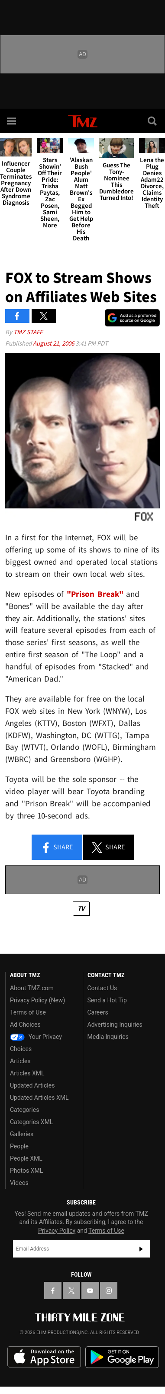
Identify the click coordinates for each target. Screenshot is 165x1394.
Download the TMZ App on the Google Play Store (122, 1357)
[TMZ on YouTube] (90, 1290)
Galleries (21, 1134)
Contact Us (102, 988)
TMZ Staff (27, 332)
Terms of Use (28, 1012)
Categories (24, 1109)
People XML (26, 1158)
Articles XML (27, 1073)
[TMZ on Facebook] (52, 1290)
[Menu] (12, 121)
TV (81, 908)
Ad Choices (25, 1024)
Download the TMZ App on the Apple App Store (44, 1357)
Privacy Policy (56, 1230)
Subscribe (141, 1249)
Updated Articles (32, 1085)
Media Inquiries (108, 1036)
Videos (19, 1182)
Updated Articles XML (39, 1097)
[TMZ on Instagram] (108, 1290)
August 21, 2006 (54, 343)
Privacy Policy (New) (37, 1000)
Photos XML (26, 1170)
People (19, 1146)
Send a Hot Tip (107, 1000)
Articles (20, 1061)
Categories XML (31, 1121)
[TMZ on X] (71, 1290)
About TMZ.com (32, 988)
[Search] (153, 121)
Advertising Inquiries (114, 1024)
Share (57, 847)
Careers (97, 1012)
